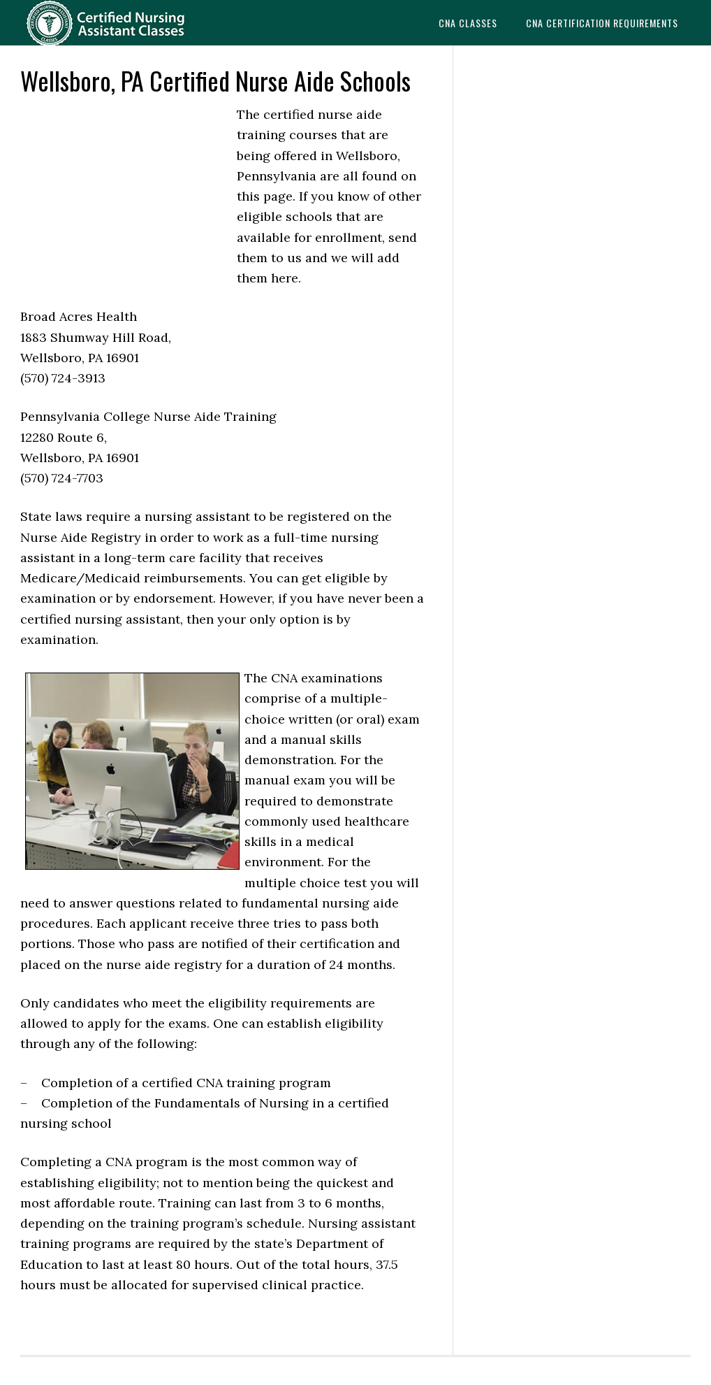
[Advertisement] (125, 198)
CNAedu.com (125, 22)
